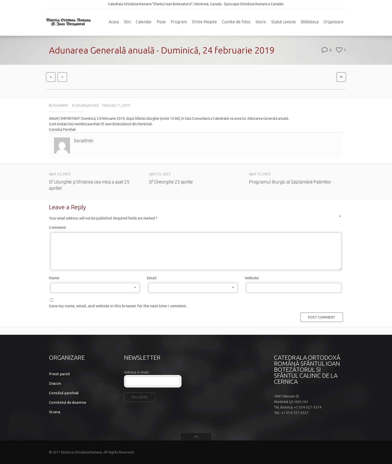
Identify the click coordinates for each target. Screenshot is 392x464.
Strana (54, 412)
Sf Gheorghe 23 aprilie (171, 181)
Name (92, 278)
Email (190, 278)
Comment (195, 227)
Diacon (55, 383)
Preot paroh (59, 374)
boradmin (61, 105)
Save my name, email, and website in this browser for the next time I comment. (118, 306)
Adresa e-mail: (136, 372)
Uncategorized (87, 105)
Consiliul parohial (63, 393)
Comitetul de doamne (67, 402)
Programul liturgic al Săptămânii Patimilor (290, 181)
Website (252, 278)
